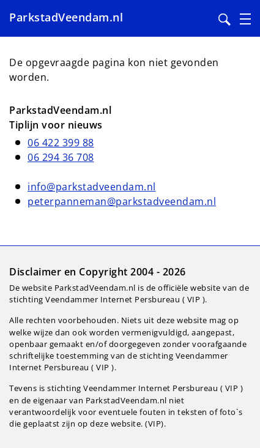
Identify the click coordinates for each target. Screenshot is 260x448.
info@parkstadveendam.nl (92, 186)
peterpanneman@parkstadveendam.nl (122, 201)
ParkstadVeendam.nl (66, 17)
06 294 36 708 (61, 157)
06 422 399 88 (61, 142)
